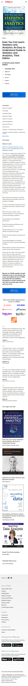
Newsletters (4, 617)
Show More (5, 136)
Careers (3, 591)
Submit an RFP (5, 602)
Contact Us (4, 615)
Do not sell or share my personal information (12, 671)
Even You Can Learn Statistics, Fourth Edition (12, 147)
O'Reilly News (5, 593)
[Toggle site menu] (2, 2)
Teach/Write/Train (6, 589)
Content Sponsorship (7, 607)
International (5, 627)
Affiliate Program (6, 600)
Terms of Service (5, 679)
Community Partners (7, 598)
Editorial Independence (7, 680)
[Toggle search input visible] (26, 2)
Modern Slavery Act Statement (8, 682)
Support (4, 612)
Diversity (3, 605)
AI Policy (3, 622)
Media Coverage (6, 596)
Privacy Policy (5, 619)
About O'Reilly (6, 586)
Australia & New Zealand (8, 630)
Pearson (7, 83)
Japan (3, 632)
